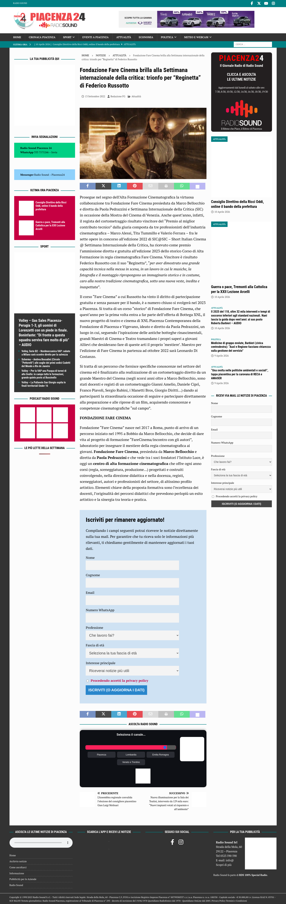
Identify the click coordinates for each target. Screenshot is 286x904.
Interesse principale (100, 662)
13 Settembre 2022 (95, 95)
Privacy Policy (218, 900)
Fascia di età (95, 644)
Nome (90, 557)
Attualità (123, 36)
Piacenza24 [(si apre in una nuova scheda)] (58, 174)
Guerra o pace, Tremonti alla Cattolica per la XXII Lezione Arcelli (50, 225)
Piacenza (101, 754)
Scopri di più (224, 864)
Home (17, 36)
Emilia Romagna (160, 754)
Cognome (93, 574)
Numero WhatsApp (100, 609)
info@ (230, 860)
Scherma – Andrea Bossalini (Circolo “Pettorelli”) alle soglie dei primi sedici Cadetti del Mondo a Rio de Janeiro (46, 362)
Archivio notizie (18, 860)
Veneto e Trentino (131, 762)
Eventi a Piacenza (95, 36)
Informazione (17, 872)
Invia (54, 151)
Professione (94, 627)
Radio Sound (20, 3)
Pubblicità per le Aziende (23, 878)
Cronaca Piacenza (42, 36)
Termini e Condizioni (236, 900)
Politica (167, 36)
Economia (146, 36)
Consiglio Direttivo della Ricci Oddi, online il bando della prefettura (51, 205)
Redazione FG (118, 95)
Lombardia (131, 754)
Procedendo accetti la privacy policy (119, 680)
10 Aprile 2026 (222, 211)
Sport (67, 36)
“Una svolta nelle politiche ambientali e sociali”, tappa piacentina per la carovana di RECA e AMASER (239, 374)
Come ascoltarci (18, 866)
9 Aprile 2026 (221, 355)
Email (90, 592)
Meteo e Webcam (196, 36)
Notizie (101, 54)
